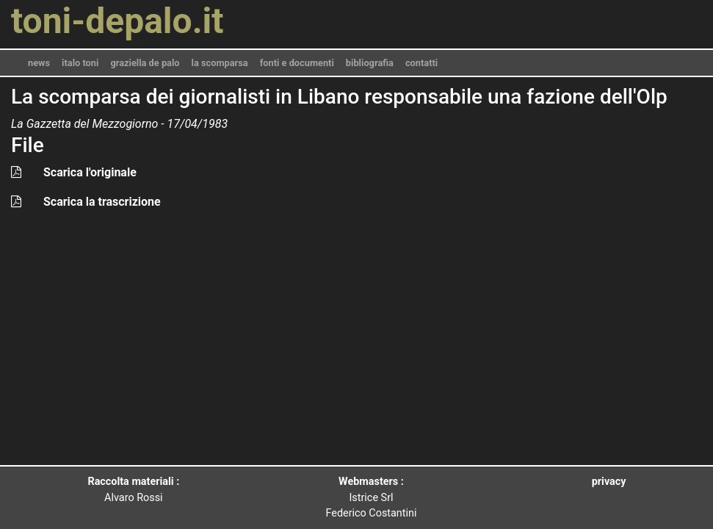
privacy (609, 481)
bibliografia (370, 62)
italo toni (80, 62)
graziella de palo (144, 62)
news (39, 62)
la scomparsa (220, 62)
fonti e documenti (297, 62)
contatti (421, 62)
